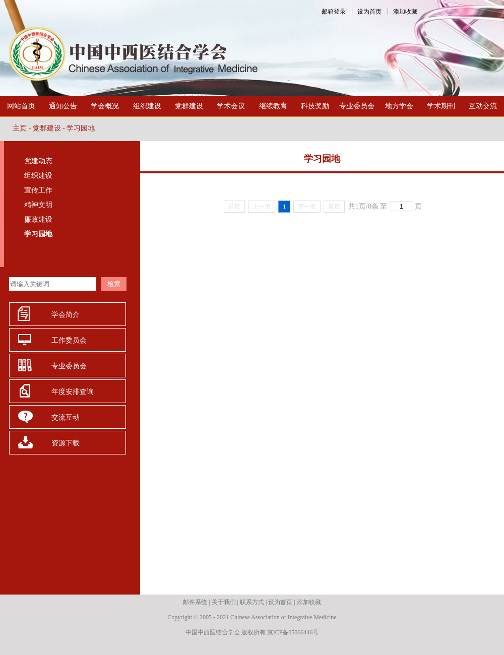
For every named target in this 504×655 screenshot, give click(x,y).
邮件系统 (195, 602)
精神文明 (38, 205)
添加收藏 (405, 11)
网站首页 (21, 106)
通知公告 (63, 106)
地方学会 (399, 106)
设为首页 (369, 11)
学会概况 (105, 106)
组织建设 (147, 106)
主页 (20, 128)
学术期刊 (441, 106)
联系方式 (252, 602)
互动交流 (483, 106)
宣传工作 (38, 190)
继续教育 (273, 106)
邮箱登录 (334, 11)
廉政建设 (38, 219)
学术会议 (231, 106)
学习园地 (81, 128)
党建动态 (38, 161)
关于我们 (224, 602)
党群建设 (189, 106)
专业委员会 (356, 106)
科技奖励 (315, 106)
